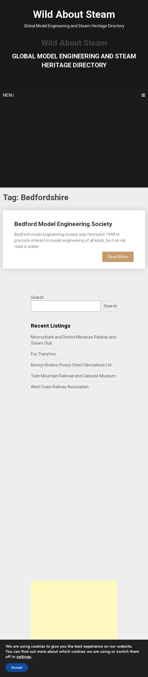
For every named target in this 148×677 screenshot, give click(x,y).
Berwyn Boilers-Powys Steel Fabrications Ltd (71, 365)
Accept (16, 667)
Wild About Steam (74, 14)
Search (37, 297)
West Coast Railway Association (60, 387)
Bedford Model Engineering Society (63, 224)
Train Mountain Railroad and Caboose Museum (73, 376)
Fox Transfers (43, 354)
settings (23, 656)
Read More (118, 257)
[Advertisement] (74, 144)
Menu (8, 95)
